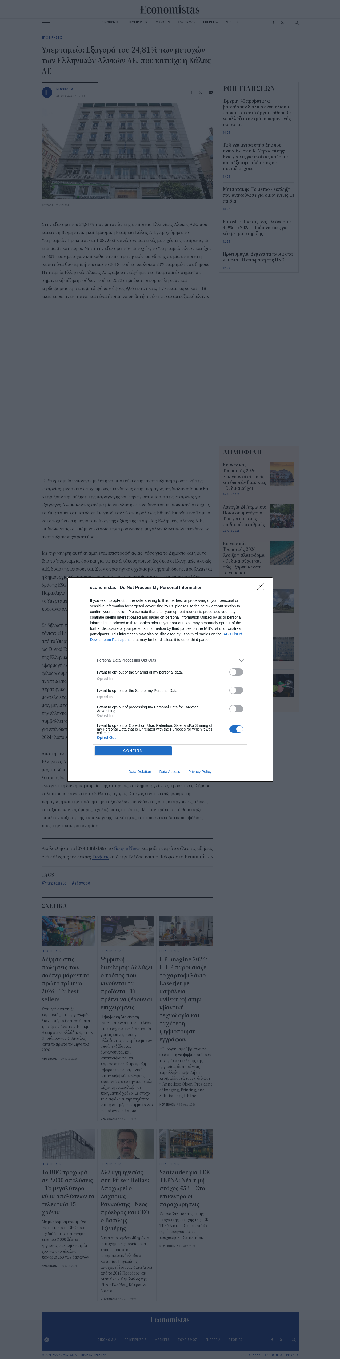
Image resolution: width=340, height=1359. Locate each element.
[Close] (262, 588)
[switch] (236, 672)
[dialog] (170, 680)
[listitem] (170, 660)
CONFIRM (133, 751)
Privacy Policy (199, 771)
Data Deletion (140, 771)
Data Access (169, 771)
